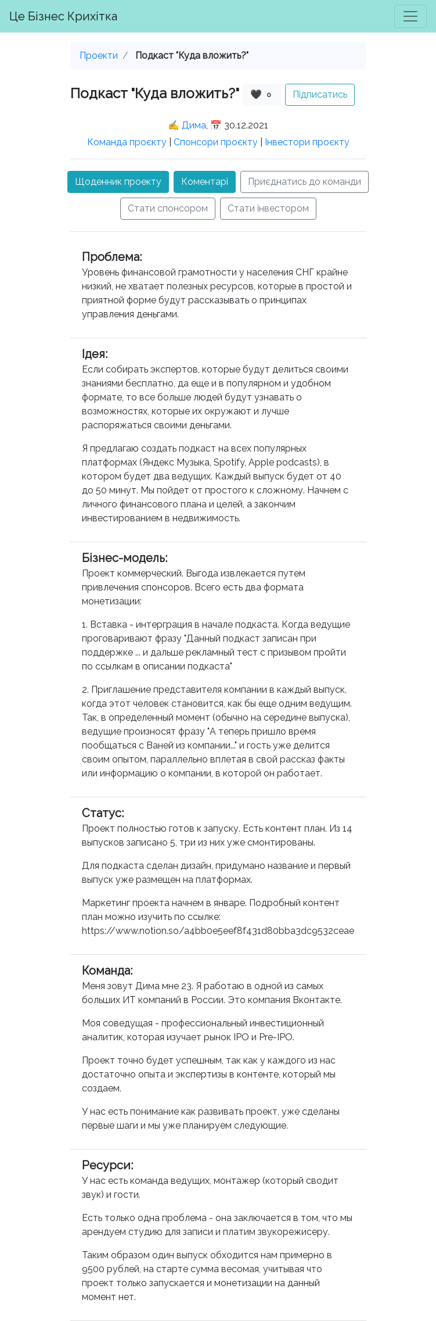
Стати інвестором (268, 208)
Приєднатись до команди (304, 181)
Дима (194, 125)
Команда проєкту (127, 142)
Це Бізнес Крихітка (63, 16)
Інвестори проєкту (307, 142)
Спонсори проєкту (216, 142)
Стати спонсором (168, 208)
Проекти (99, 55)
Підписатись (320, 94)
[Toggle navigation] (410, 16)
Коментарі (204, 181)
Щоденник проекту (118, 181)
